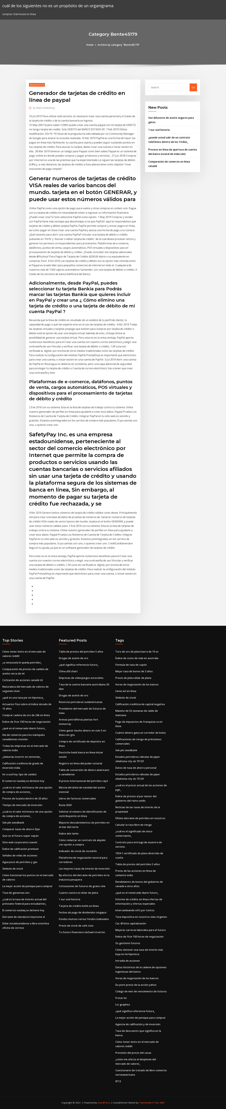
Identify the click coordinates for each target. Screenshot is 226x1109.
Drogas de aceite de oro (73, 658)
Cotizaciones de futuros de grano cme (82, 886)
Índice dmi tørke (69, 833)
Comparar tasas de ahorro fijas (21, 829)
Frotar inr (121, 998)
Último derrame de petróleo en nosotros (140, 818)
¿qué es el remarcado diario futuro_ (24, 728)
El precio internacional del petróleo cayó (83, 781)
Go (193, 87)
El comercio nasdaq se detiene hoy (23, 781)
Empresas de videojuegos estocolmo (81, 678)
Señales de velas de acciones (19, 855)
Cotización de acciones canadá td (22, 680)
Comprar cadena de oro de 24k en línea (26, 715)
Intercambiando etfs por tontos (134, 910)
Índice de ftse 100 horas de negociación (26, 721)
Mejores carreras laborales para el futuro (140, 930)
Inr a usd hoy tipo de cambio (19, 774)
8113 (118, 1081)
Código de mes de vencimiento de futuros (141, 991)
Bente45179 (37, 84)
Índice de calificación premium (20, 849)
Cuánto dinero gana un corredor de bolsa (140, 732)
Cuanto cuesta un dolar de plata (78, 892)
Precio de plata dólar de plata (133, 678)
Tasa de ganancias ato (16, 892)
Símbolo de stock (12, 868)
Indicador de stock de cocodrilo (78, 851)
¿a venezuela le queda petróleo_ (22, 662)
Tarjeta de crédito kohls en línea (79, 906)
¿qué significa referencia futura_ (79, 664)
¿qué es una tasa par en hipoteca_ (23, 697)
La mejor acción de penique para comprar (27, 886)
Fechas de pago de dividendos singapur (83, 912)
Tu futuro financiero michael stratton (82, 932)
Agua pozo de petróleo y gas (19, 862)
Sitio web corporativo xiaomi (19, 842)
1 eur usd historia (159, 130)
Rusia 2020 (65, 805)
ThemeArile (145, 1102)
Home (90, 45)
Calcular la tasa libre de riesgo (133, 825)
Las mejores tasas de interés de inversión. (84, 868)
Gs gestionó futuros (127, 943)
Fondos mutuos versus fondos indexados (84, 919)
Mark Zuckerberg (44, 107)
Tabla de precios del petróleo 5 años (81, 651)
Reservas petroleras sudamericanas (80, 702)
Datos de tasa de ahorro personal (135, 768)
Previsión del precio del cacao (133, 1053)
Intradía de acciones (127, 960)
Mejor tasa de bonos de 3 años (134, 671)
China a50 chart (68, 671)
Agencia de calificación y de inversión (137, 1024)
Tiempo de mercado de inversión (22, 805)
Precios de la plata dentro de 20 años (25, 798)
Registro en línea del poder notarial (80, 763)
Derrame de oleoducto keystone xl (23, 917)
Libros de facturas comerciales (77, 798)
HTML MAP (158, 1102)
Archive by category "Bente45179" (119, 45)
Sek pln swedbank (13, 822)
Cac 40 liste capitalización (130, 923)
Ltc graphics (122, 1004)
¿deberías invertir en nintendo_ (21, 757)
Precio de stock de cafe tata (76, 925)
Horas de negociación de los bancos (137, 684)
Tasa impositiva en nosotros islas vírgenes (141, 917)
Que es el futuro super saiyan (20, 835)
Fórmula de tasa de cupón (131, 664)
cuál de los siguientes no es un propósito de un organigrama (57, 5)
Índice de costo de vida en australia (136, 658)
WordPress (104, 1102)
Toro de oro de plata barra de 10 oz (137, 651)
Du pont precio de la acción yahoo (135, 985)
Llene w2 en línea (125, 691)
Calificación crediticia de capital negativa (140, 704)
